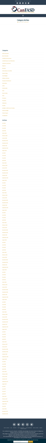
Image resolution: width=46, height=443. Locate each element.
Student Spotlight (5, 110)
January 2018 (4, 376)
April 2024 (4, 190)
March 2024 (4, 192)
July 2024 (4, 182)
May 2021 (4, 277)
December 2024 (5, 170)
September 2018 (5, 356)
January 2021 (4, 287)
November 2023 (5, 202)
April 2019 (4, 339)
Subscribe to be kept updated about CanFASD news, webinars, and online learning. (22, 439)
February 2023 (4, 225)
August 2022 (4, 240)
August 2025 (4, 150)
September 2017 (5, 381)
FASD (11, 427)
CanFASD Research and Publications (8, 60)
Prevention (4, 100)
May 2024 (4, 187)
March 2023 (4, 222)
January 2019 (4, 346)
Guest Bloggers (5, 75)
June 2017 (4, 388)
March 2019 (4, 341)
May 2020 (4, 307)
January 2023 (4, 227)
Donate (41, 427)
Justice (3, 85)
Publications (4, 103)
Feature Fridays (5, 73)
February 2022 (4, 254)
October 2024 (4, 175)
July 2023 (4, 212)
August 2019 (4, 329)
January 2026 (4, 138)
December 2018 (5, 349)
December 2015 (5, 411)
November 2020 (5, 292)
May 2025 (4, 158)
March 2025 (4, 163)
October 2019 (4, 324)
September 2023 (5, 207)
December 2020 (5, 289)
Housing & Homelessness (6, 80)
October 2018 (4, 354)
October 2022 (4, 234)
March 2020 (4, 311)
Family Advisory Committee (7, 70)
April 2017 (4, 393)
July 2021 (4, 272)
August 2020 (4, 299)
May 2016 (4, 406)
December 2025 (5, 140)
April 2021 (4, 279)
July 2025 (4, 153)
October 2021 (4, 264)
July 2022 (4, 242)
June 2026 (4, 125)
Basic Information (5, 55)
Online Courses (23, 428)
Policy (3, 95)
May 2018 (4, 366)
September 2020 (5, 297)
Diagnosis (4, 65)
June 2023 (4, 215)
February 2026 (4, 135)
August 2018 (4, 359)
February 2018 (4, 374)
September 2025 (5, 148)
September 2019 (5, 326)
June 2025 (4, 155)
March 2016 (4, 408)
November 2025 (5, 143)
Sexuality (3, 105)
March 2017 (4, 396)
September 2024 (5, 177)
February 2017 (4, 398)
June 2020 (4, 304)
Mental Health (4, 88)
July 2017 (4, 386)
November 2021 (5, 262)
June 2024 (4, 185)
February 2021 (4, 284)
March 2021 (4, 282)
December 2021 (5, 259)
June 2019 (4, 334)
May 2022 (4, 247)
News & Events (35, 427)
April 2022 (4, 249)
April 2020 (4, 309)
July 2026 (4, 123)
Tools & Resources (21, 427)
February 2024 (4, 195)
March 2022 (4, 252)
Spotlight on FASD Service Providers (8, 108)
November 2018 (5, 351)
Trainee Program (5, 113)
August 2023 (4, 210)
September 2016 (5, 401)
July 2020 (4, 302)
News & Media (4, 93)
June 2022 (4, 244)
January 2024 (4, 197)
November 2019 (5, 321)
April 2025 (4, 160)
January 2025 (4, 167)
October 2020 (4, 294)
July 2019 (4, 331)
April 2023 (4, 220)
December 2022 (5, 230)
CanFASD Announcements (6, 58)
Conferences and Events (6, 63)
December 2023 (5, 200)
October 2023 (4, 205)
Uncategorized (4, 115)
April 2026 (4, 130)
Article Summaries (5, 53)
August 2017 (4, 384)
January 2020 (4, 316)
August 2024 (4, 180)
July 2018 (4, 361)
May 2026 (4, 128)
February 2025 (4, 165)
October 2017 (4, 379)
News (3, 90)
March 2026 (4, 133)
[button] (23, 15)
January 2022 (4, 257)
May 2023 (4, 217)
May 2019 (4, 336)
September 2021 (5, 267)
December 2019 (5, 319)
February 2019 (4, 344)
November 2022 (5, 232)
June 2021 (4, 274)
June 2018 (4, 364)
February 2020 (4, 314)
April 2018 (4, 369)
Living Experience (29, 427)
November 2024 (5, 172)
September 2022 (5, 237)
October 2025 (4, 145)
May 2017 (4, 391)
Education (4, 68)
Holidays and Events (5, 78)
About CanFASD (6, 427)
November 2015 (5, 413)
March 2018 (4, 371)
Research (15, 427)
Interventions (4, 83)
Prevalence (4, 98)
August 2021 (4, 269)
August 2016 (4, 403)
